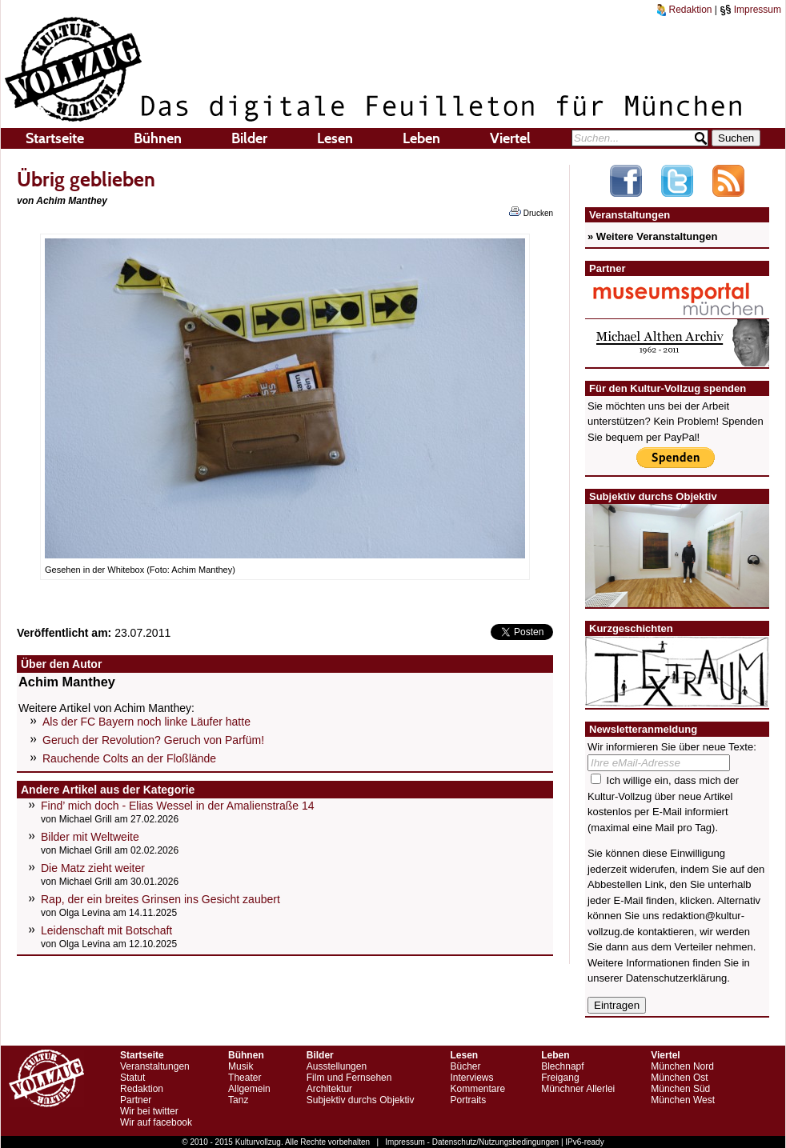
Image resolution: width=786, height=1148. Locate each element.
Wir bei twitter (149, 1111)
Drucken (531, 212)
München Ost (679, 1077)
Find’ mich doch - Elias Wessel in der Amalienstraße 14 (178, 805)
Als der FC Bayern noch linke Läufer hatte (146, 721)
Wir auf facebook (156, 1122)
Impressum (750, 9)
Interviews (471, 1077)
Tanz (238, 1100)
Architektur (329, 1088)
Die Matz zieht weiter (93, 868)
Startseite (55, 138)
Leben (421, 138)
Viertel (510, 138)
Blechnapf (562, 1066)
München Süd (680, 1088)
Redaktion (684, 9)
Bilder (249, 138)
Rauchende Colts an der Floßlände (129, 758)
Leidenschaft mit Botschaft (106, 930)
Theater (244, 1077)
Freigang (560, 1077)
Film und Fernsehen (349, 1077)
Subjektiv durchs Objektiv (361, 1100)
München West (683, 1100)
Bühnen (158, 138)
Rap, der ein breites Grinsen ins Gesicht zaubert (160, 899)
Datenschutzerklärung (676, 978)
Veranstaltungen (155, 1066)
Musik (240, 1066)
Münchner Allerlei (578, 1088)
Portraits (468, 1100)
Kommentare (477, 1088)
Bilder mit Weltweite (90, 836)
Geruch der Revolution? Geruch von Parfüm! (153, 740)
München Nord (682, 1066)
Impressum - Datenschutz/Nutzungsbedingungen (472, 1142)
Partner (135, 1100)
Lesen (335, 138)
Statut (132, 1077)
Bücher (465, 1066)
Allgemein (249, 1088)
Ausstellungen (337, 1066)
